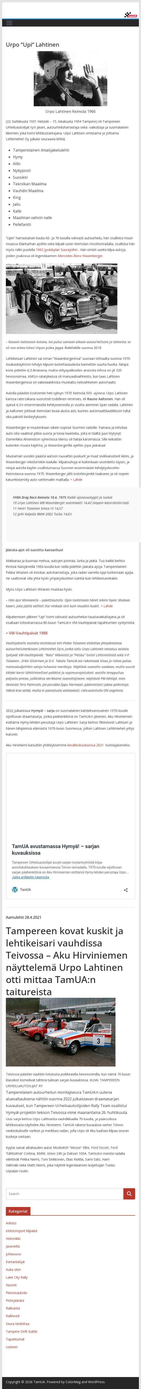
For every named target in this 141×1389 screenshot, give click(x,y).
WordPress (96, 1382)
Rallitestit (13, 1316)
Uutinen (12, 1347)
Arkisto (11, 1223)
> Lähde (76, 479)
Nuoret (11, 1285)
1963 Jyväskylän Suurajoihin (57, 249)
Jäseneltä (13, 1246)
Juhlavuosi (13, 1254)
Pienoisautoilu (16, 1292)
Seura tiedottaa (17, 1323)
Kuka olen (13, 1269)
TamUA (39, 1382)
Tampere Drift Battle (21, 1331)
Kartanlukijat (15, 1262)
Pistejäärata (15, 1300)
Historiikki (13, 1238)
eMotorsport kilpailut (21, 1231)
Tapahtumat (15, 1339)
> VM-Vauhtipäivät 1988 (27, 633)
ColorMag (73, 1382)
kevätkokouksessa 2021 (85, 745)
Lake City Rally (17, 1277)
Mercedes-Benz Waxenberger (80, 256)
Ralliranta (13, 1308)
